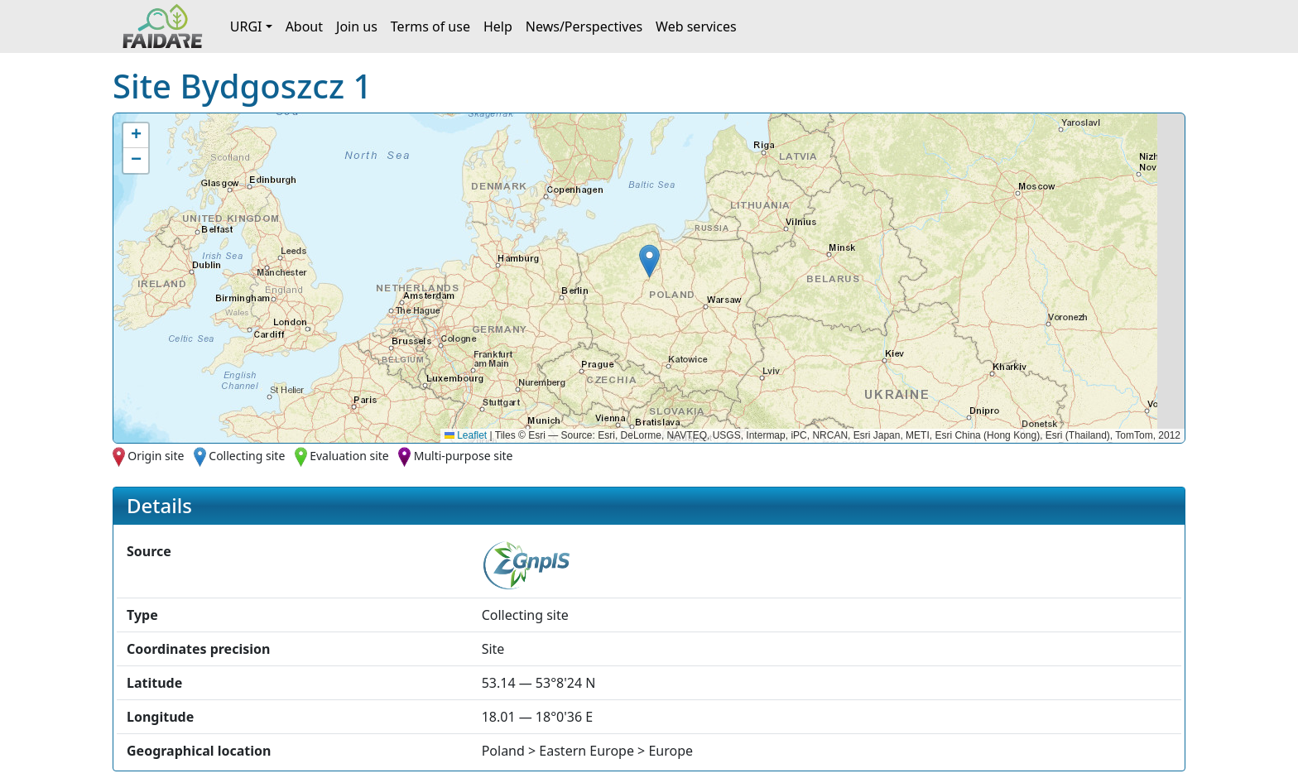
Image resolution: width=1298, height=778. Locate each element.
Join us (356, 26)
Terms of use (430, 26)
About (304, 26)
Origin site (155, 455)
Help (497, 26)
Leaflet (466, 435)
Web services (696, 26)
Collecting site (247, 455)
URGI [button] (246, 26)
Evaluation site (349, 455)
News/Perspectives (584, 26)
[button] (649, 261)
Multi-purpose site (463, 455)
